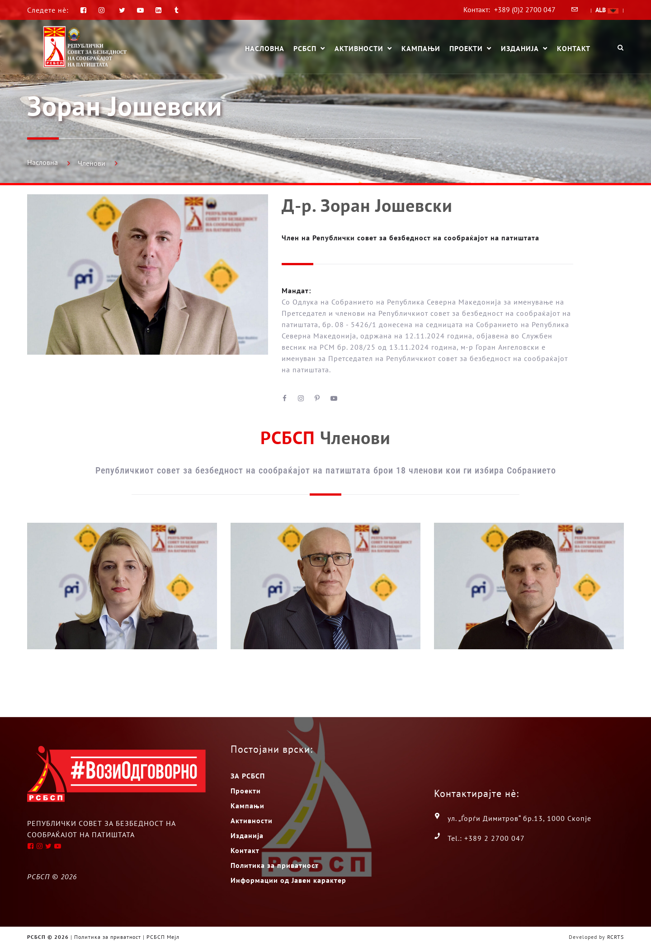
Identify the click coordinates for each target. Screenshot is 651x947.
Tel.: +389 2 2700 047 (486, 838)
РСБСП (304, 48)
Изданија (520, 48)
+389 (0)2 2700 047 (525, 9)
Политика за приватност (275, 865)
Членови (91, 163)
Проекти (466, 48)
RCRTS (615, 936)
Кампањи (420, 48)
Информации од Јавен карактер (288, 880)
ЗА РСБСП (248, 775)
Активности (359, 48)
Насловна (264, 48)
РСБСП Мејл (162, 936)
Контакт (573, 48)
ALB (606, 10)
